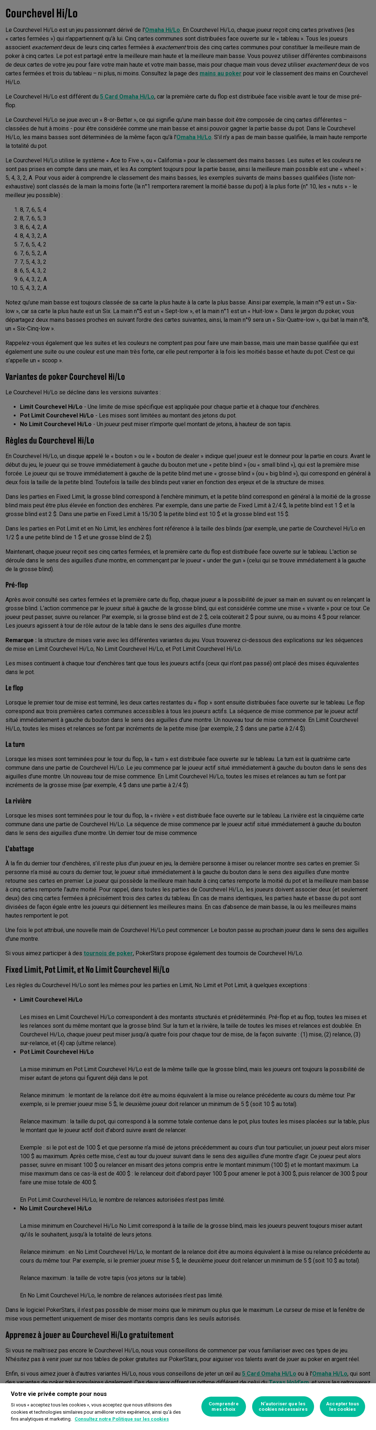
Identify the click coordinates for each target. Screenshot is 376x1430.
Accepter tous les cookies (342, 1406)
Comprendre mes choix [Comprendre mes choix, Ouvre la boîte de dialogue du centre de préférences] (223, 1406)
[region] (188, 1406)
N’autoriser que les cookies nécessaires (283, 1406)
